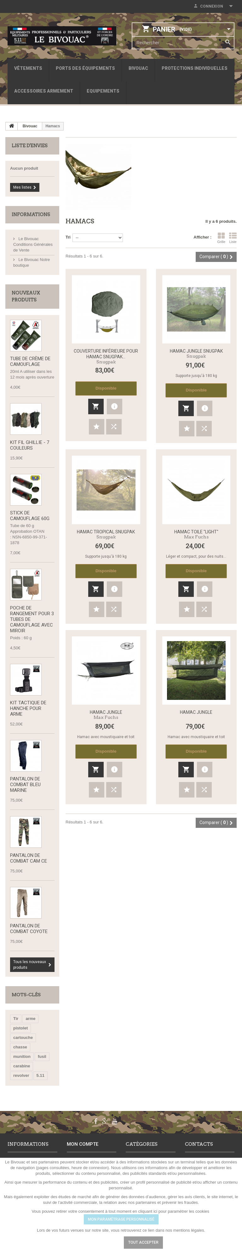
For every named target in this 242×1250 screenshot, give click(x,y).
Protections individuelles (195, 68)
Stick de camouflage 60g (29, 516)
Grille (221, 238)
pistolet (20, 1029)
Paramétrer (100, 1242)
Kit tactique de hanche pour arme (28, 709)
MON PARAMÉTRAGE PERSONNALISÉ (121, 1219)
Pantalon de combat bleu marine (25, 785)
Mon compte (82, 1146)
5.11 (40, 1077)
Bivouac (138, 68)
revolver (21, 1077)
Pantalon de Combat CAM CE (28, 859)
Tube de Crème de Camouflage (30, 361)
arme (30, 1020)
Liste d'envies (29, 145)
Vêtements (28, 68)
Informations (31, 214)
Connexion (211, 6)
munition (22, 1058)
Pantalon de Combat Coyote (29, 930)
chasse (20, 1048)
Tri (68, 237)
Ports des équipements (85, 68)
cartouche (23, 1039)
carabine (21, 1067)
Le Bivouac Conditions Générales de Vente (33, 244)
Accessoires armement (43, 91)
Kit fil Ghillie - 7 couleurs (29, 445)
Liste (233, 238)
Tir (15, 1020)
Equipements (103, 91)
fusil (42, 1058)
